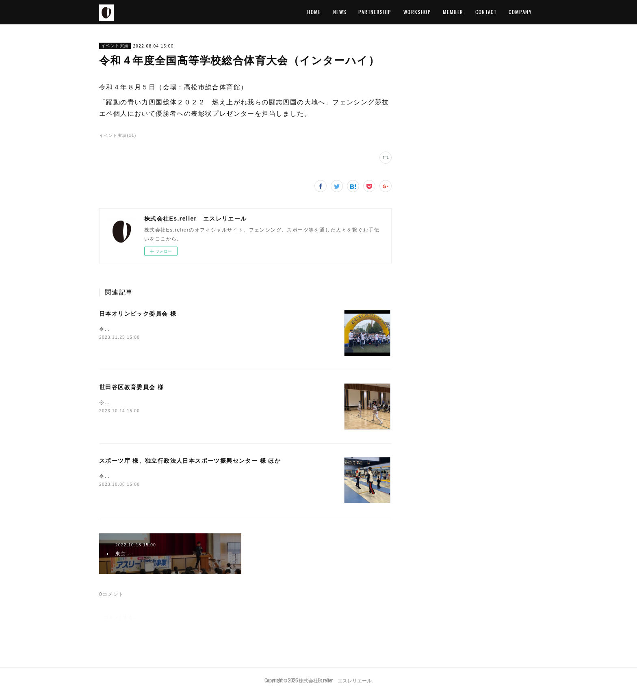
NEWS (340, 12)
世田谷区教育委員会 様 (131, 387)
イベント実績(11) (117, 135)
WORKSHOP (417, 12)
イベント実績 (115, 45)
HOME (314, 12)
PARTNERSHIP (374, 12)
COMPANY (520, 12)
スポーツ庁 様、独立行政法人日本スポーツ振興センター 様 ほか (190, 460)
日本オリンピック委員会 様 (137, 313)
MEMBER (453, 12)
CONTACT (485, 12)
